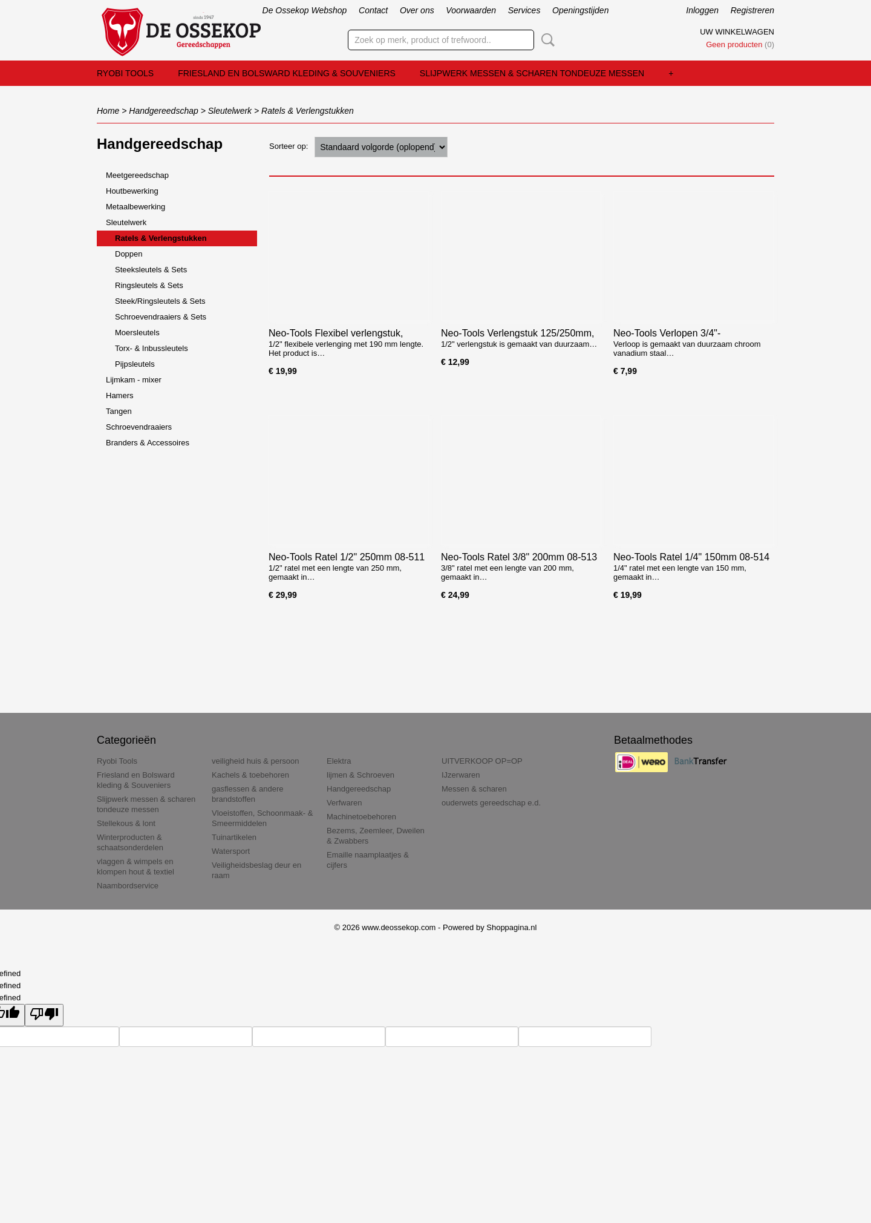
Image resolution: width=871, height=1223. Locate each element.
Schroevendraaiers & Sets (160, 316)
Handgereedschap (163, 111)
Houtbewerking (132, 190)
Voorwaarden (471, 10)
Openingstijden (580, 10)
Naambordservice (127, 885)
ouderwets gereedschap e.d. (491, 802)
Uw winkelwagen (737, 31)
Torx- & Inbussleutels (151, 348)
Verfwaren (344, 802)
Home (108, 111)
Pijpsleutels (135, 364)
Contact (373, 10)
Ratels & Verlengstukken (307, 111)
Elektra (339, 761)
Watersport (231, 851)
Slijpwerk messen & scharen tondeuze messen (532, 73)
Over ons (417, 10)
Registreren (752, 10)
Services (524, 10)
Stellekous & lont (126, 823)
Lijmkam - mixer (133, 379)
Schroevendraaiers (139, 426)
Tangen (119, 411)
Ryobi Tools (125, 73)
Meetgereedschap (137, 175)
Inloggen (702, 10)
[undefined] (44, 1015)
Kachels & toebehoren (250, 774)
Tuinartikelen (234, 837)
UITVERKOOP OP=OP (482, 761)
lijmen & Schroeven (360, 774)
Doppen (129, 253)
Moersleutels (137, 332)
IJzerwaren (461, 774)
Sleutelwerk (230, 111)
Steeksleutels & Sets (151, 269)
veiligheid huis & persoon (255, 761)
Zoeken (546, 40)
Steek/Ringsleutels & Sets (160, 301)
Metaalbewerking (135, 206)
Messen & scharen (474, 788)
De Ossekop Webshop (305, 10)
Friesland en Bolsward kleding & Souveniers (287, 73)
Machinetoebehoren (361, 816)
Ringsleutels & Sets (149, 285)
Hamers (120, 395)
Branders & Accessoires (147, 442)
